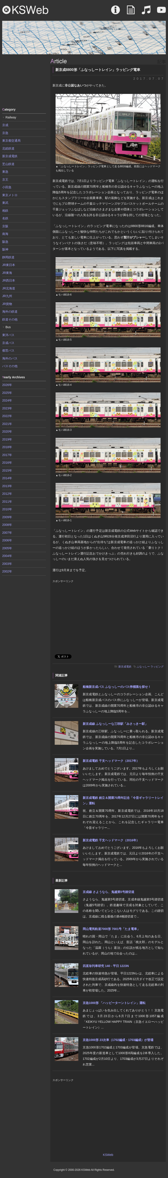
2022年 (7, 416)
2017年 (7, 455)
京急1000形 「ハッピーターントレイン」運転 (114, 1003)
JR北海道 (8, 288)
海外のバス (10, 358)
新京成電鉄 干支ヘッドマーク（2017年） (111, 760)
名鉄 (5, 218)
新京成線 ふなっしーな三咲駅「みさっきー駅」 (115, 723)
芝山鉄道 (8, 164)
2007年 (7, 532)
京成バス (8, 343)
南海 (5, 234)
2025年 (7, 392)
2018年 (7, 447)
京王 (5, 179)
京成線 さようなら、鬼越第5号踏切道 (108, 892)
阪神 (5, 249)
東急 (5, 171)
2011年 (7, 501)
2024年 (7, 400)
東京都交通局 (11, 140)
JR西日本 (8, 280)
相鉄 (5, 210)
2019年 (7, 439)
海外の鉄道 (10, 311)
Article (130, 12)
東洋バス (8, 335)
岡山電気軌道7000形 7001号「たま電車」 (111, 929)
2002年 (7, 571)
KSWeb (25, 9)
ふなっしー (143, 666)
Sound (146, 12)
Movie (161, 12)
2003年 (7, 563)
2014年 (7, 478)
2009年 (7, 517)
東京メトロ (10, 195)
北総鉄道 (8, 148)
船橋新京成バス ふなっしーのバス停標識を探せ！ (117, 686)
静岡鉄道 (8, 257)
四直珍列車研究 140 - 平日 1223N (106, 966)
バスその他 (10, 366)
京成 (5, 125)
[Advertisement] (24, 80)
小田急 (6, 187)
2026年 (7, 385)
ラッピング (157, 666)
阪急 (5, 241)
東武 (5, 202)
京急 (5, 133)
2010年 (7, 509)
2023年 (7, 408)
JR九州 (7, 296)
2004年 (7, 556)
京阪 (5, 226)
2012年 (7, 493)
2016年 (7, 462)
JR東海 (7, 273)
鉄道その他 (10, 319)
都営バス (8, 350)
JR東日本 (8, 265)
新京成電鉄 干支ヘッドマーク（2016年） (111, 840)
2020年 (7, 431)
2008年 (7, 524)
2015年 (7, 470)
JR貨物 (7, 304)
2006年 (7, 540)
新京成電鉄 (124, 666)
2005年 (7, 548)
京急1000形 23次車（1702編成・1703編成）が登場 (118, 1040)
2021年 (7, 424)
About (115, 12)
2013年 (7, 486)
